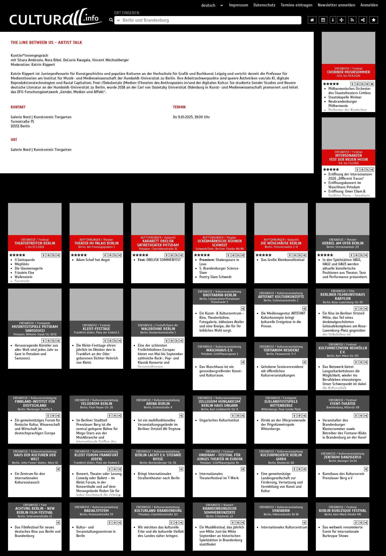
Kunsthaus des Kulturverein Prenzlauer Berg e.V (343, 476)
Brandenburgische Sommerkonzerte (220, 511)
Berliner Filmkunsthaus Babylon (342, 297)
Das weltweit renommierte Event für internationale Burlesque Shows (343, 531)
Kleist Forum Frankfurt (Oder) (96, 457)
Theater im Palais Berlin (96, 243)
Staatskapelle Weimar (345, 97)
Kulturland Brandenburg (158, 511)
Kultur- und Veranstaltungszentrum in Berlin (96, 531)
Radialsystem (96, 511)
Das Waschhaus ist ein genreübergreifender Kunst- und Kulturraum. (220, 371)
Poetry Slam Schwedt (215, 277)
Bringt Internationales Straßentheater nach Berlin (159, 476)
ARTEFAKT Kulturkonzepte (281, 297)
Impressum (238, 5)
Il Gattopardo (25, 260)
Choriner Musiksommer (348, 72)
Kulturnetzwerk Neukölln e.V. (343, 350)
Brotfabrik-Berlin (219, 295)
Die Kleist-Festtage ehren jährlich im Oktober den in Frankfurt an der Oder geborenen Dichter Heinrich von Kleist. (97, 354)
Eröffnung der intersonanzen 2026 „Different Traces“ (350, 176)
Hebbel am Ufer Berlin (343, 243)
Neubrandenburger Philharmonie (342, 103)
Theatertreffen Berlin (34, 243)
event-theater (342, 404)
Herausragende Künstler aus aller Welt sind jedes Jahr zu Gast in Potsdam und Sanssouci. (36, 352)
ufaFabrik (281, 511)
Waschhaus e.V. (219, 350)
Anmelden (369, 5)
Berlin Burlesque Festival (342, 511)
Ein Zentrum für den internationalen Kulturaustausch (30, 478)
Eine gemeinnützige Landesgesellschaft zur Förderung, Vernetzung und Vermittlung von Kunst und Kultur (282, 482)
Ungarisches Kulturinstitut (219, 420)
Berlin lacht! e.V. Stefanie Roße (158, 457)
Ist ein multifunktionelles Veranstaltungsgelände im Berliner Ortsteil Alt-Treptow (159, 424)
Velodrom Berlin (96, 404)
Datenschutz (264, 5)
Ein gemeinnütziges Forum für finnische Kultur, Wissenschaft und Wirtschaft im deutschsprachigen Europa (37, 426)
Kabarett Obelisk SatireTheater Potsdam (158, 243)
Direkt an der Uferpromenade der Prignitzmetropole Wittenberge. (283, 424)
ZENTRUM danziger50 (342, 457)
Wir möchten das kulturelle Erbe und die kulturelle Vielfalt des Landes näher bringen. (161, 531)
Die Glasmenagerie (29, 268)
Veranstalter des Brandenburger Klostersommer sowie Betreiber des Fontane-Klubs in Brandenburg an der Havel (344, 429)
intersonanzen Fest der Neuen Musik (348, 158)
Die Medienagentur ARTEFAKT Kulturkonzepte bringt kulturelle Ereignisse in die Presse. (283, 319)
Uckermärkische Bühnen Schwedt (220, 243)
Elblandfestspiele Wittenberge (281, 404)
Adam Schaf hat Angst (93, 260)
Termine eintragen (296, 5)
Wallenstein (23, 277)
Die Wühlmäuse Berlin (281, 243)
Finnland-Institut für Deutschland (35, 404)
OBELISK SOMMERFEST (159, 260)
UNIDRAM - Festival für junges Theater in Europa (220, 457)
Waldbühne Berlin (158, 329)
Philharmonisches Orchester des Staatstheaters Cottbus (349, 91)
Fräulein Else (24, 273)
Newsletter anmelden (336, 5)
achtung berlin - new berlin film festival (35, 511)
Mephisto (22, 264)
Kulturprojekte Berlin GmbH (281, 457)
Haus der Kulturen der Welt (35, 457)
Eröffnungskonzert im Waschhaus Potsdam (344, 185)
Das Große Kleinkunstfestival (282, 260)
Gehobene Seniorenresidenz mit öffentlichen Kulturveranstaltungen (282, 371)
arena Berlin (158, 404)
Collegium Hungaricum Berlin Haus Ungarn (219, 404)
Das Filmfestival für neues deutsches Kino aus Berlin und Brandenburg (37, 531)
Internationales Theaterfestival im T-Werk (219, 476)
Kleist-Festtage (96, 329)
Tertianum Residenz (281, 350)
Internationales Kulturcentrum (284, 527)
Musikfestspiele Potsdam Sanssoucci (35, 329)
